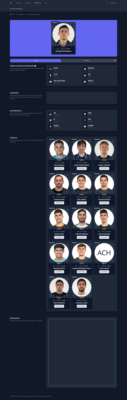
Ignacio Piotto (59, 268)
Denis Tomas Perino (81, 165)
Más (47, 3)
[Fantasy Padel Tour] (11, 3)
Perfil (35, 60)
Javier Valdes (59, 200)
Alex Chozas (104, 268)
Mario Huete (59, 234)
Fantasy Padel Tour (19, 396)
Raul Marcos (59, 165)
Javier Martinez (104, 200)
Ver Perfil (59, 168)
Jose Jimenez (81, 200)
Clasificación (21, 14)
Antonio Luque (81, 303)
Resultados (87, 60)
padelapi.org (30, 396)
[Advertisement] (81, 98)
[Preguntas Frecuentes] (35, 66)
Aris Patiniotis (59, 303)
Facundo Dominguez (63, 51)
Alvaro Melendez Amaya (81, 268)
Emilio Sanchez (104, 234)
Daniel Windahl (104, 165)
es (108, 3)
